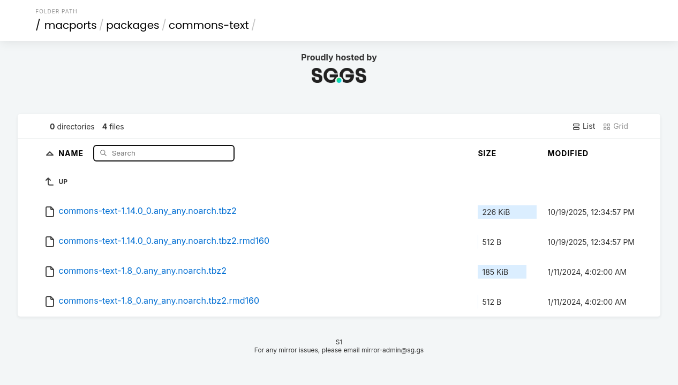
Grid (615, 126)
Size (487, 153)
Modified (568, 153)
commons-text (209, 25)
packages (132, 25)
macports (70, 25)
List (583, 126)
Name (72, 152)
